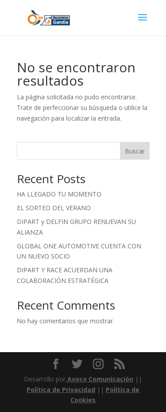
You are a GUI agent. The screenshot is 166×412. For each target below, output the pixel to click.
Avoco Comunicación (99, 379)
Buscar (135, 151)
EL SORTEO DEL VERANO (54, 208)
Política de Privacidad (61, 389)
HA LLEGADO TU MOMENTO (59, 194)
